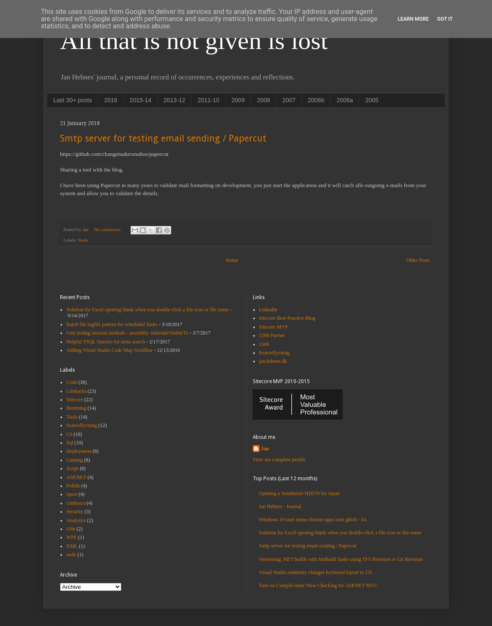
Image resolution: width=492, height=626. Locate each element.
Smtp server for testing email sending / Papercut (163, 138)
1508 (264, 344)
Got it (445, 19)
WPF (71, 537)
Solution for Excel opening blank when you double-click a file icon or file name (147, 310)
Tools (83, 239)
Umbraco (75, 503)
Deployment (78, 451)
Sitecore (74, 400)
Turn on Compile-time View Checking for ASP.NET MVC (318, 585)
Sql (69, 443)
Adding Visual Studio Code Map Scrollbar (109, 350)
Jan (265, 449)
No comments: (108, 229)
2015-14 (140, 100)
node (71, 555)
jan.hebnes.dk (273, 361)
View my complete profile (279, 460)
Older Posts (418, 260)
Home (232, 260)
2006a (344, 100)
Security (74, 511)
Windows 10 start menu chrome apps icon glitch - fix (313, 520)
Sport (71, 494)
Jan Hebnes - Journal (280, 506)
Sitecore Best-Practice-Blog (287, 318)
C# (69, 434)
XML (72, 546)
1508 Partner (272, 335)
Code (71, 382)
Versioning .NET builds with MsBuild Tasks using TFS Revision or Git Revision (341, 559)
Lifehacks (76, 391)
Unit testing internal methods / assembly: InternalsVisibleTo (127, 333)
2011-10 (208, 100)
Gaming (74, 460)
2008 (263, 100)
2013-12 (174, 100)
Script (72, 468)
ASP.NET (76, 477)
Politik (73, 486)
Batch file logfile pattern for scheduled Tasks (112, 324)
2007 (288, 100)
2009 (238, 100)
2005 (371, 100)
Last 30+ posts (72, 100)
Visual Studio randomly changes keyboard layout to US (315, 572)
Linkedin (268, 310)
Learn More (413, 19)
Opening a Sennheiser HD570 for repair (299, 493)
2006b (316, 100)
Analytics (76, 520)
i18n (70, 529)
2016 (110, 100)
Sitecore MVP (273, 327)
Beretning (76, 408)
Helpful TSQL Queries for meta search (105, 342)
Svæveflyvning (81, 425)
